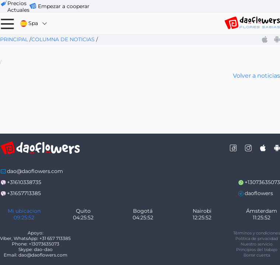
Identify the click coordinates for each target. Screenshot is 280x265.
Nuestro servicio (257, 244)
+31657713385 (24, 193)
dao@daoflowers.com (35, 171)
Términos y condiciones (256, 233)
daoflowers (259, 193)
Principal (14, 39)
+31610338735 (24, 182)
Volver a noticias (256, 75)
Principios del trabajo (256, 249)
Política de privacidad (256, 238)
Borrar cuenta (257, 255)
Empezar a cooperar (64, 6)
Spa (34, 23)
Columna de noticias (63, 39)
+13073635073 (262, 182)
